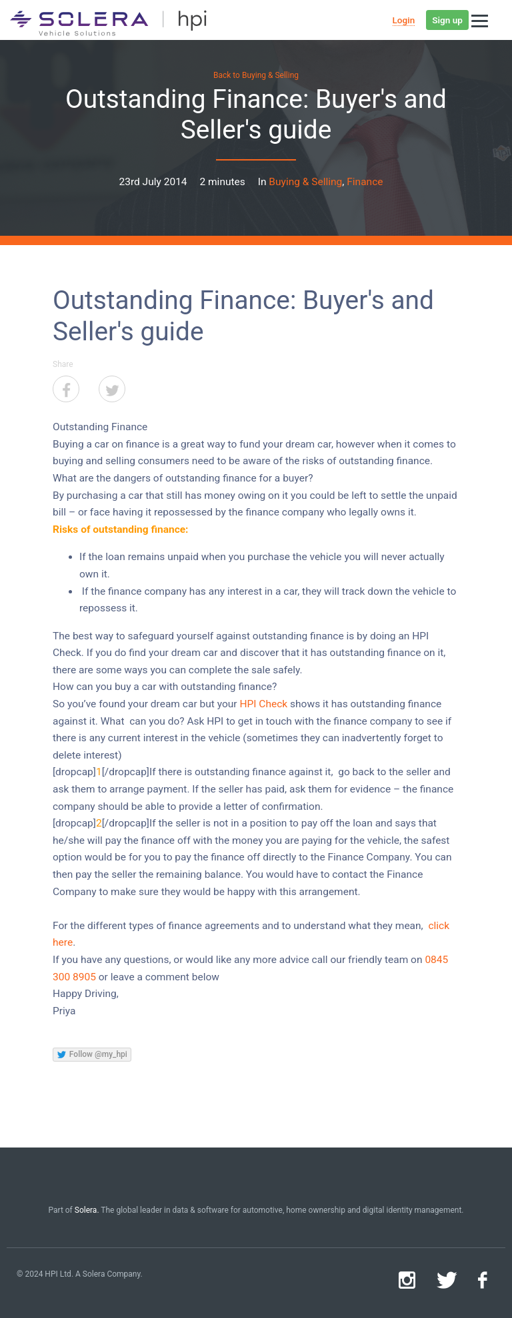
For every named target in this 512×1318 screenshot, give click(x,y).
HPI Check (263, 704)
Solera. (87, 1210)
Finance (365, 182)
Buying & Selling (305, 182)
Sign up (447, 20)
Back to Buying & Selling (256, 75)
